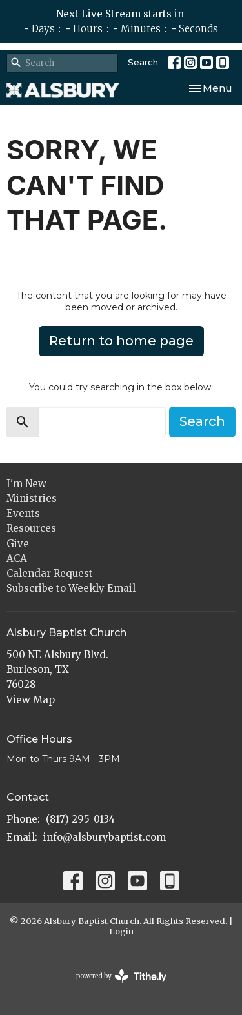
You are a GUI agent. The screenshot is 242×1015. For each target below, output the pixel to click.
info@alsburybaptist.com (104, 837)
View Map (30, 700)
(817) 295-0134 (80, 819)
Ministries (31, 498)
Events (23, 513)
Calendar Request (49, 573)
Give (17, 544)
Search (143, 62)
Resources (31, 528)
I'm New (26, 483)
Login (121, 931)
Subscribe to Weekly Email (71, 588)
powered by (121, 976)
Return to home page (121, 340)
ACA (16, 558)
